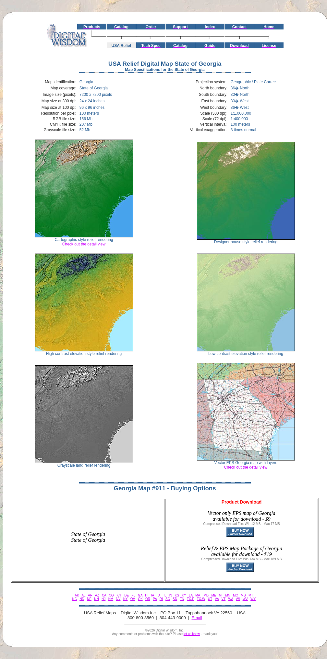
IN (170, 595)
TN (182, 599)
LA (191, 595)
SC (167, 599)
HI (146, 595)
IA (152, 595)
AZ (97, 595)
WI (238, 599)
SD (175, 599)
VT (224, 599)
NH (96, 599)
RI (161, 599)
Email (197, 617)
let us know (192, 634)
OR (147, 599)
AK (77, 595)
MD (206, 595)
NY (125, 599)
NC (74, 599)
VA (217, 599)
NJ (103, 599)
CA (104, 595)
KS (177, 595)
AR (90, 595)
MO (235, 595)
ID (158, 595)
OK (140, 599)
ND (81, 599)
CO (111, 595)
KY (184, 595)
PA (155, 599)
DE (126, 595)
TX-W (201, 599)
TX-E (190, 599)
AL (83, 595)
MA (197, 595)
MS (243, 595)
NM (111, 599)
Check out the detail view (83, 244)
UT (210, 599)
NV (118, 599)
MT (250, 595)
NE (89, 599)
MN (227, 595)
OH (132, 599)
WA (230, 599)
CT (119, 595)
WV (245, 599)
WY (253, 599)
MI (221, 595)
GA (140, 595)
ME (213, 595)
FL (133, 595)
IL (165, 595)
